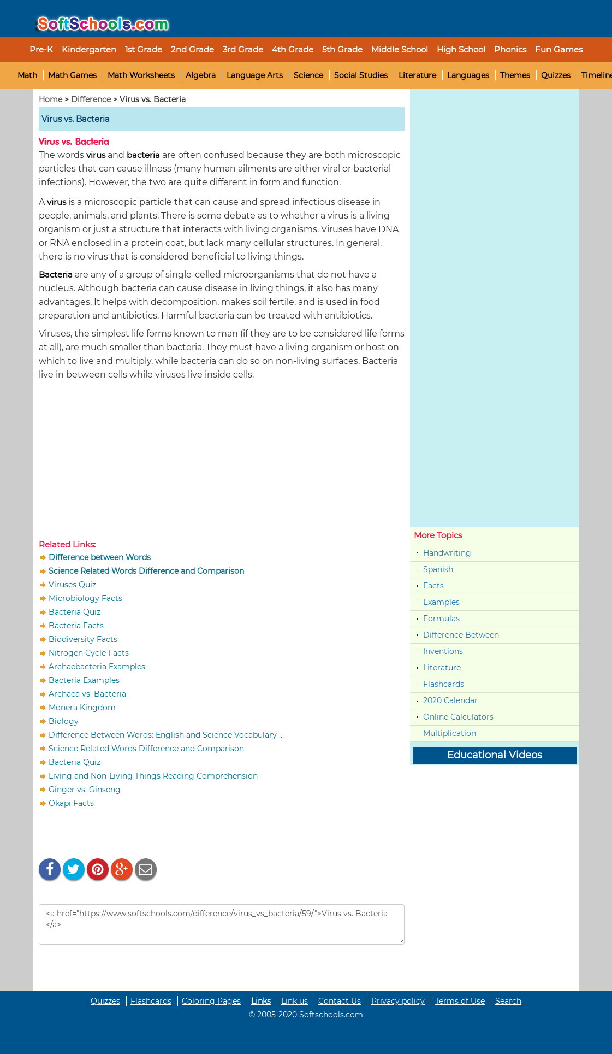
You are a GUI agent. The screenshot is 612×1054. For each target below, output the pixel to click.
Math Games (72, 75)
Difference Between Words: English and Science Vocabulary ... (166, 735)
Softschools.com (331, 1015)
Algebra (201, 75)
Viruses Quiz (72, 585)
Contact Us (339, 1001)
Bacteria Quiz (74, 612)
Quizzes (556, 75)
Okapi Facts (71, 803)
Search (508, 1001)
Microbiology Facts (85, 598)
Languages (468, 75)
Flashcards (443, 684)
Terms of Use (460, 1001)
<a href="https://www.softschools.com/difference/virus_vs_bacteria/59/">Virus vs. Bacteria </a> (222, 924)
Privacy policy (398, 1001)
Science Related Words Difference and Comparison (146, 748)
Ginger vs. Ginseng (85, 789)
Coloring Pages (211, 1001)
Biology (64, 721)
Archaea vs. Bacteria (87, 694)
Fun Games (559, 49)
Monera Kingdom (82, 708)
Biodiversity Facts (83, 639)
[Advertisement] (222, 462)
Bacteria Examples (84, 680)
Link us (294, 1001)
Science (308, 75)
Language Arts (255, 75)
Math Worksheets (141, 75)
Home (50, 99)
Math (27, 75)
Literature (417, 75)
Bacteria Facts (76, 626)
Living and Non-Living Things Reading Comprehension (153, 776)
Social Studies (361, 75)
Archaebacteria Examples (97, 667)
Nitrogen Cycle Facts (89, 653)
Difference (91, 99)
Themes (515, 75)
